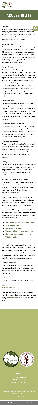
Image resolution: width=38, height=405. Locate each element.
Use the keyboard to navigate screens (20, 222)
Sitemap (14, 393)
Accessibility (22, 393)
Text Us (28, 403)
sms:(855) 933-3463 (9, 288)
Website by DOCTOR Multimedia (19, 397)
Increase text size (12, 225)
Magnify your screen (13, 228)
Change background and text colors (19, 231)
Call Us (9, 403)
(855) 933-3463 (12, 298)
